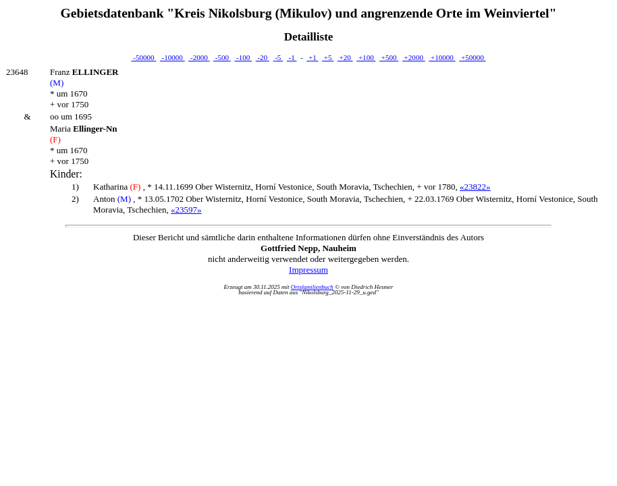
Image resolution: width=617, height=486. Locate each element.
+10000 (442, 57)
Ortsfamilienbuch (312, 287)
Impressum (308, 270)
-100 (243, 57)
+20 (345, 57)
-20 (262, 57)
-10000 (172, 57)
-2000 (198, 57)
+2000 (413, 57)
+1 (312, 57)
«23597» (186, 210)
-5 (278, 57)
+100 (365, 57)
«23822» (475, 187)
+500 (388, 57)
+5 (327, 57)
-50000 (143, 57)
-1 (292, 57)
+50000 (472, 57)
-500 (222, 57)
